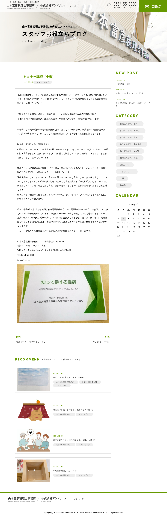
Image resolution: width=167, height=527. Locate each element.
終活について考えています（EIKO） (130, 93)
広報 (122, 179)
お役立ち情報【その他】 (131, 130)
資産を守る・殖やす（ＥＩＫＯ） (31, 342)
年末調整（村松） (101, 342)
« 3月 (118, 236)
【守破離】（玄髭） (124, 84)
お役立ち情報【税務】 (130, 137)
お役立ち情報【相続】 (130, 158)
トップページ (75, 6)
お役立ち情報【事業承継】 (132, 144)
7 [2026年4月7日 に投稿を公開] (123, 219)
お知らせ (124, 186)
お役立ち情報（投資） (130, 124)
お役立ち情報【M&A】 (130, 151)
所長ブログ (125, 165)
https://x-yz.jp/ (23, 260)
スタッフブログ (43, 82)
